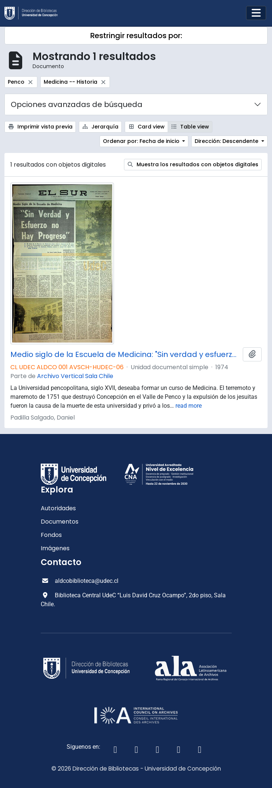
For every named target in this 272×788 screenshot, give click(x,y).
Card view (146, 126)
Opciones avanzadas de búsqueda (76, 104)
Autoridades (58, 508)
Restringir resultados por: (136, 35)
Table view (190, 126)
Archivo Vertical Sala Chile (75, 376)
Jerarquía (100, 126)
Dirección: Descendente (227, 141)
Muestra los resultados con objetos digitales (193, 164)
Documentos (59, 521)
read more (188, 405)
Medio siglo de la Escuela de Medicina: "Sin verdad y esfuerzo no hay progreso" (125, 354)
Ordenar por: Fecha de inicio (142, 141)
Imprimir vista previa (40, 126)
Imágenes (55, 548)
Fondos (51, 535)
